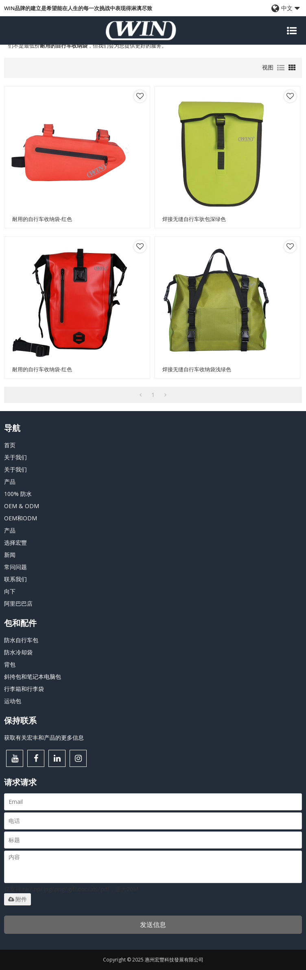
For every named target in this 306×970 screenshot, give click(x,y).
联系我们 (15, 579)
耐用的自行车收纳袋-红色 (42, 219)
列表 (280, 68)
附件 (17, 899)
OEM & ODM (21, 506)
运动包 (12, 701)
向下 (9, 591)
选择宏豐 (15, 542)
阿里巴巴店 (18, 603)
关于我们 (15, 457)
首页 (9, 445)
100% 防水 (18, 494)
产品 (9, 481)
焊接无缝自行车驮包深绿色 (194, 219)
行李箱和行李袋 (24, 689)
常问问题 (15, 567)
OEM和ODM (20, 518)
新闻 (9, 555)
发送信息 (153, 924)
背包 (9, 664)
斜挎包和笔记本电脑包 (32, 676)
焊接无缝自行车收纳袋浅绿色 (196, 369)
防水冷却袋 (18, 652)
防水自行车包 (21, 640)
